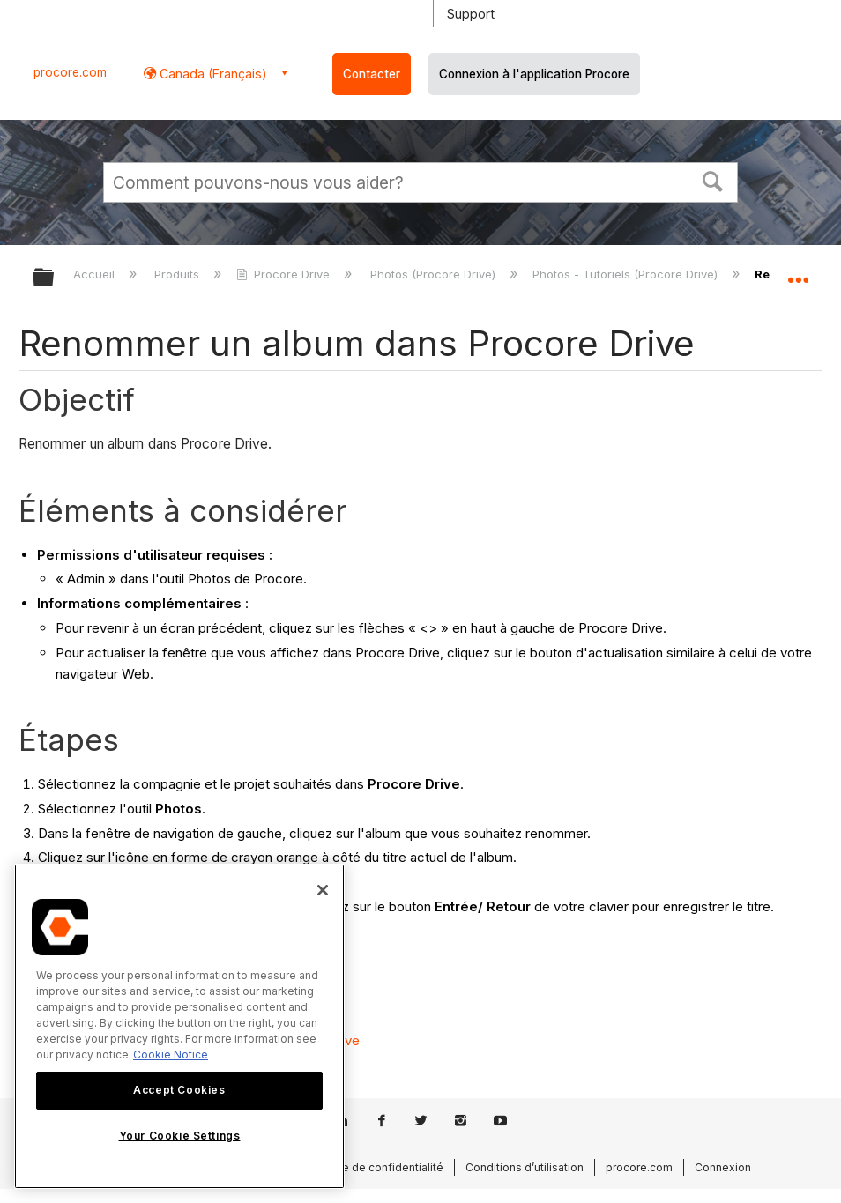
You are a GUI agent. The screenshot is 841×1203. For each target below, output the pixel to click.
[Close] (322, 890)
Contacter (371, 74)
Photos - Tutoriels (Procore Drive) (626, 274)
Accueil (95, 274)
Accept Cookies (179, 1089)
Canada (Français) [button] (211, 73)
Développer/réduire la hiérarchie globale (55, 278)
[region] (179, 1026)
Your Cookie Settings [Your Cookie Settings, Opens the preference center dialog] (180, 1135)
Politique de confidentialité (373, 1167)
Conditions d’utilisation (524, 1167)
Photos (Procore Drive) (434, 274)
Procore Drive (284, 274)
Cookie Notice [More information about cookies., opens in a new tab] (170, 1054)
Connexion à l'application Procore (534, 74)
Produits (178, 274)
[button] (713, 179)
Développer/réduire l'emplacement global (797, 271)
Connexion (723, 1167)
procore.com (70, 72)
